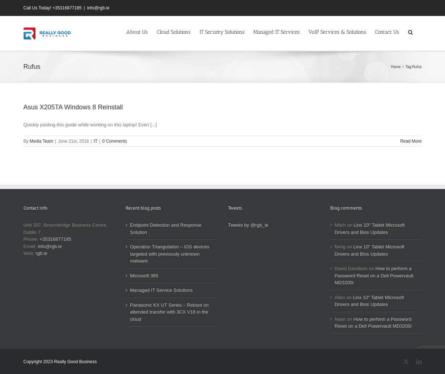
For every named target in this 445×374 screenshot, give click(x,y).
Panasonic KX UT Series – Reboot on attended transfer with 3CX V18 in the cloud (169, 312)
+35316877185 (55, 239)
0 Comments (114, 141)
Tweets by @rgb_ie (248, 225)
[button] (410, 31)
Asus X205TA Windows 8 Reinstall (73, 107)
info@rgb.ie (98, 7)
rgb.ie (41, 253)
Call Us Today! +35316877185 (53, 7)
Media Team (41, 141)
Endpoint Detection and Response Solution (165, 228)
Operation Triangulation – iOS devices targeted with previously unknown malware (169, 254)
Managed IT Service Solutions (161, 290)
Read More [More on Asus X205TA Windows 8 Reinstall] (410, 141)
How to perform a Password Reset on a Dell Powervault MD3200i (374, 275)
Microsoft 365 (144, 275)
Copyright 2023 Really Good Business (60, 361)
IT (96, 141)
